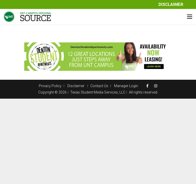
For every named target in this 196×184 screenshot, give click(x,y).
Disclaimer (170, 4)
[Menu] (189, 16)
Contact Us (99, 86)
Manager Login (126, 86)
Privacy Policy (50, 86)
